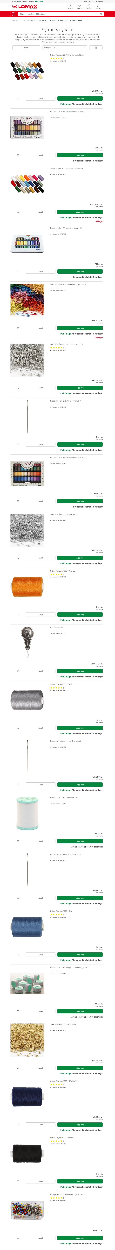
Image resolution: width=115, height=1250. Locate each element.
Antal (41, 98)
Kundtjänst (99, 1)
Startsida (16, 20)
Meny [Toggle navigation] (13, 14)
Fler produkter (28, 20)
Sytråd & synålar (76, 20)
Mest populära (49, 47)
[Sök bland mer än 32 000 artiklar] (58, 14)
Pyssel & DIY (41, 20)
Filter (26, 47)
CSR (85, 1)
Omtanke (91, 1)
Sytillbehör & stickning (58, 20)
